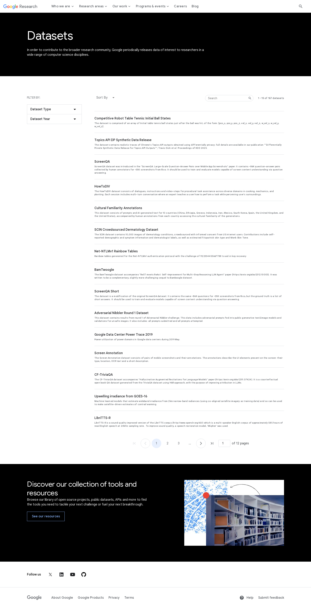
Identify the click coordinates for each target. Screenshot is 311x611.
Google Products (91, 598)
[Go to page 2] (201, 443)
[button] (106, 97)
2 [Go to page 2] (167, 443)
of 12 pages (240, 443)
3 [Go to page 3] (178, 443)
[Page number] (224, 443)
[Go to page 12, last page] (212, 443)
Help (246, 597)
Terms (129, 598)
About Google (62, 598)
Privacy (114, 598)
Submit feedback (271, 598)
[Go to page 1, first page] (134, 443)
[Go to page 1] (145, 443)
